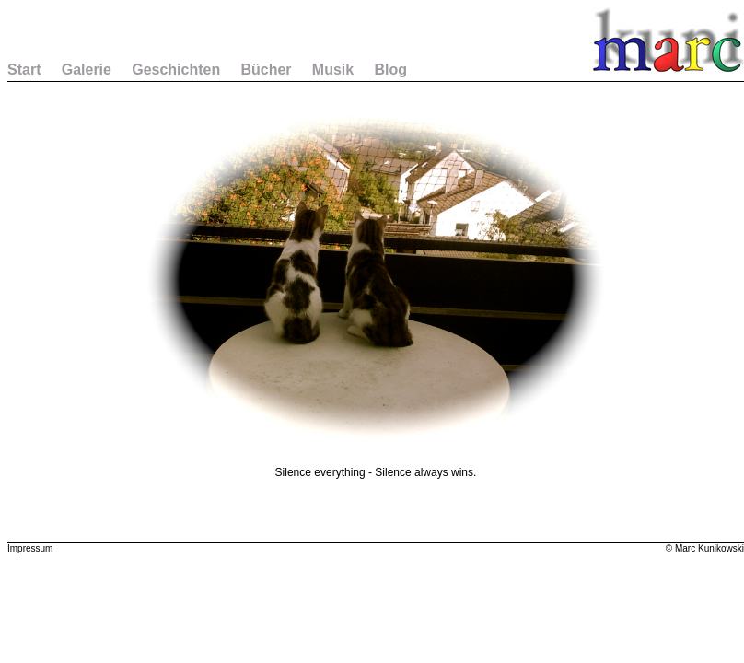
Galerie (86, 69)
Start (24, 69)
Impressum (29, 548)
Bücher (265, 69)
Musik (333, 69)
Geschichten (176, 69)
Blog (390, 69)
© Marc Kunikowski (705, 548)
